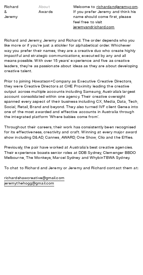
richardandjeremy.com (117, 6)
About (44, 6)
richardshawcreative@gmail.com (34, 177)
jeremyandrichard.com (94, 26)
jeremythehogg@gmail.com (29, 183)
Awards (46, 11)
